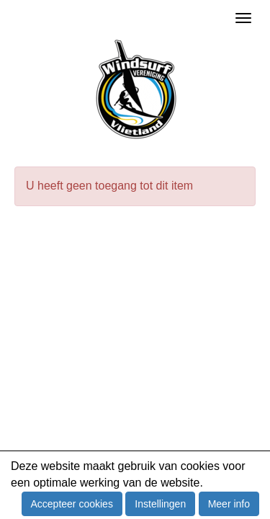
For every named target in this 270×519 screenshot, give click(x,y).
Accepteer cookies (72, 504)
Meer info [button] (229, 504)
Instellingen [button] (160, 504)
